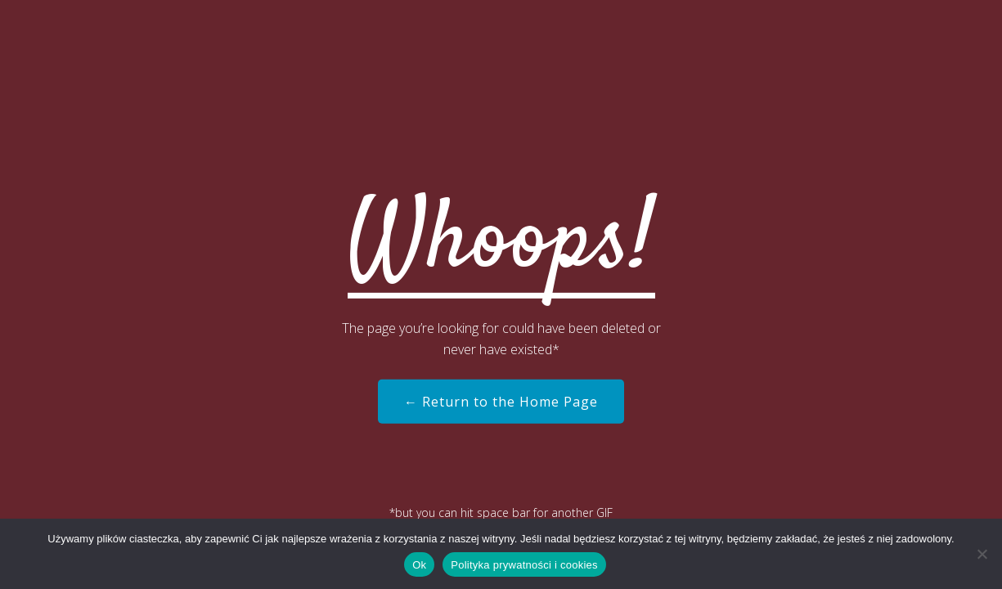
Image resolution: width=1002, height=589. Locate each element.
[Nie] (981, 554)
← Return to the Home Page (501, 402)
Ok (419, 565)
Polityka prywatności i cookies (524, 565)
